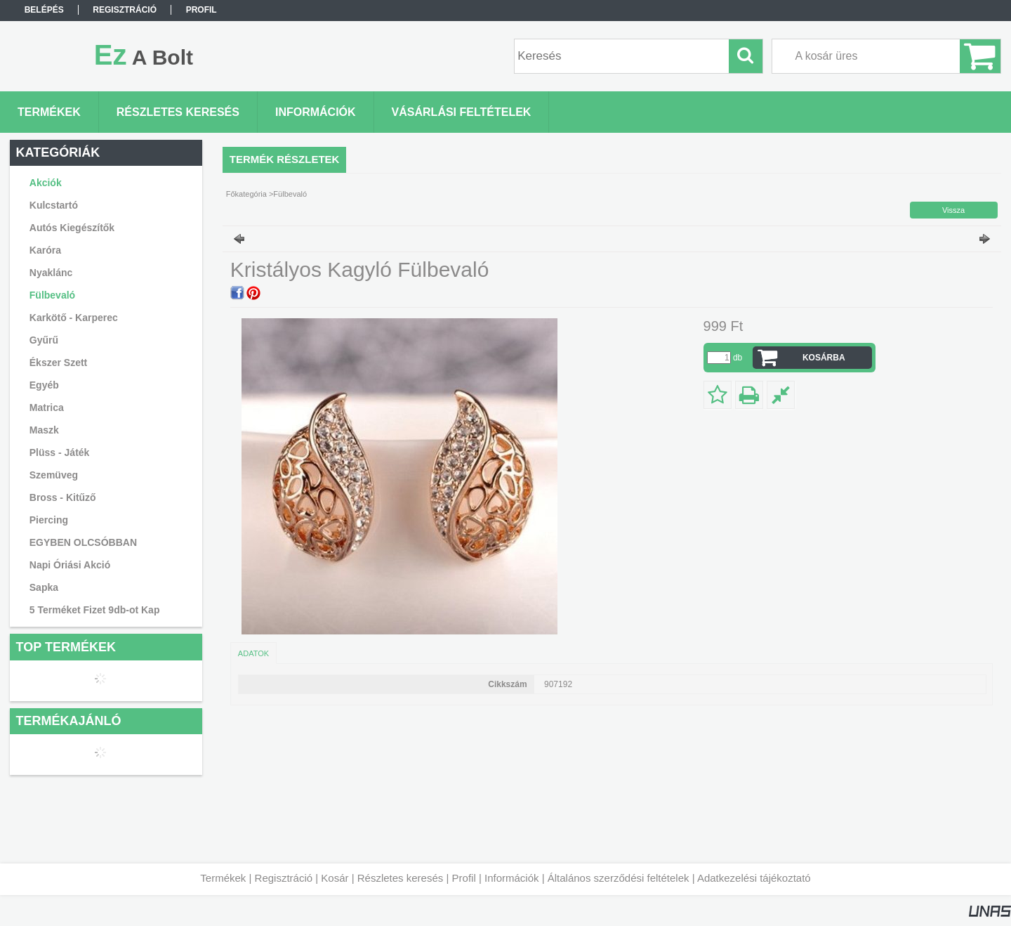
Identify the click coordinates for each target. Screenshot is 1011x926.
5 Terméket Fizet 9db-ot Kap (94, 609)
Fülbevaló (52, 295)
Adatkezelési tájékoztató (754, 878)
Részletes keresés (400, 878)
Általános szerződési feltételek (618, 878)
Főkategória (246, 194)
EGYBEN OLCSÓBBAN (83, 542)
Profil (464, 878)
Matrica (46, 407)
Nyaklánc (50, 272)
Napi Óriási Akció (69, 564)
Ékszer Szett (58, 362)
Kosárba (823, 358)
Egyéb (44, 385)
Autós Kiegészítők (71, 227)
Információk (511, 878)
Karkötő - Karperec (73, 317)
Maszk (44, 430)
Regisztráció (284, 878)
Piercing (48, 520)
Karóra (45, 250)
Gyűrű (43, 340)
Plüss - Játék (59, 452)
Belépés (44, 10)
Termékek (223, 878)
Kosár (334, 878)
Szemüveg (53, 475)
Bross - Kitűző (62, 497)
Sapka (43, 587)
